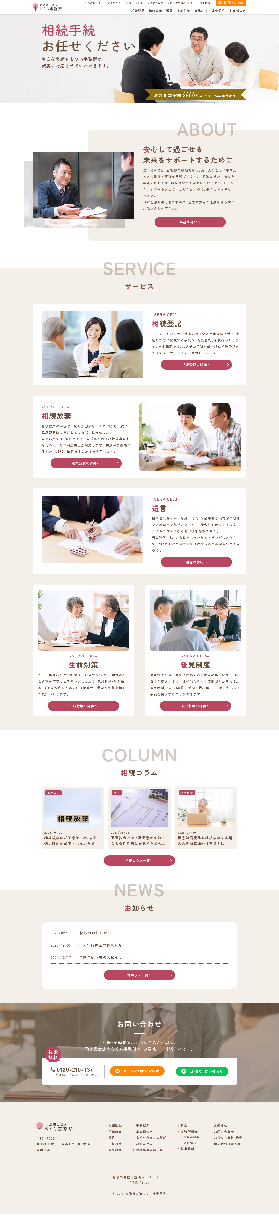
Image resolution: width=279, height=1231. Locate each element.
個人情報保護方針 (226, 1160)
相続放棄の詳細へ (86, 464)
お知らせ (219, 1142)
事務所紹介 (153, 3)
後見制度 (201, 10)
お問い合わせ (223, 1148)
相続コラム (90, 3)
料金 (137, 3)
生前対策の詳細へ (83, 707)
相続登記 (137, 10)
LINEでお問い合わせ (200, 1088)
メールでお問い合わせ (135, 1088)
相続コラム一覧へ (139, 863)
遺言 (169, 10)
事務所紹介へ (190, 222)
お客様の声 (237, 10)
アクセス (188, 1159)
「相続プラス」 (139, 1199)
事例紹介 (218, 10)
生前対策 (183, 10)
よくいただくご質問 (115, 3)
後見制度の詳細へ (195, 707)
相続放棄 (155, 10)
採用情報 (201, 3)
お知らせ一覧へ (139, 991)
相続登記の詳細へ (196, 365)
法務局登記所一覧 (146, 1166)
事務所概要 (190, 1154)
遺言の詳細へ (196, 562)
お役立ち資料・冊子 (177, 3)
